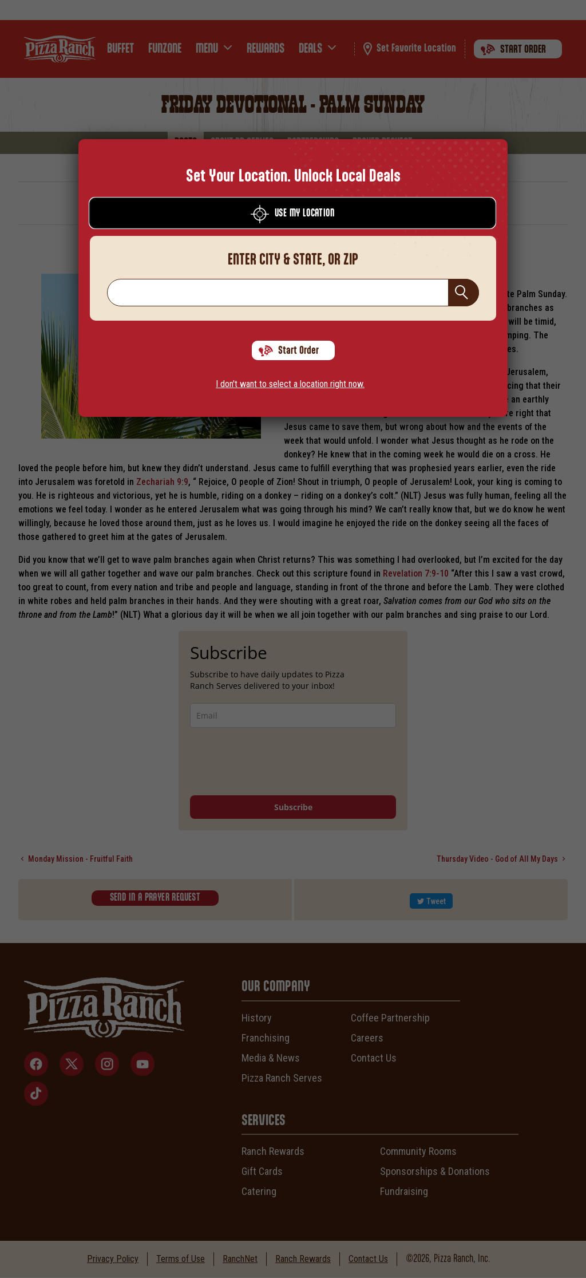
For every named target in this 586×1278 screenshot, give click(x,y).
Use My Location (292, 214)
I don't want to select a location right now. (290, 383)
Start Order (289, 351)
